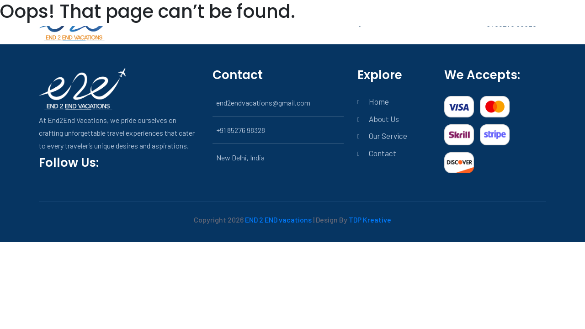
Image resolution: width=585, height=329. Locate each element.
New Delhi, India (240, 157)
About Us (384, 118)
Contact (382, 153)
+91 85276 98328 (240, 130)
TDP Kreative (370, 219)
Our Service (388, 135)
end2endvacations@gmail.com (263, 102)
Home (379, 101)
